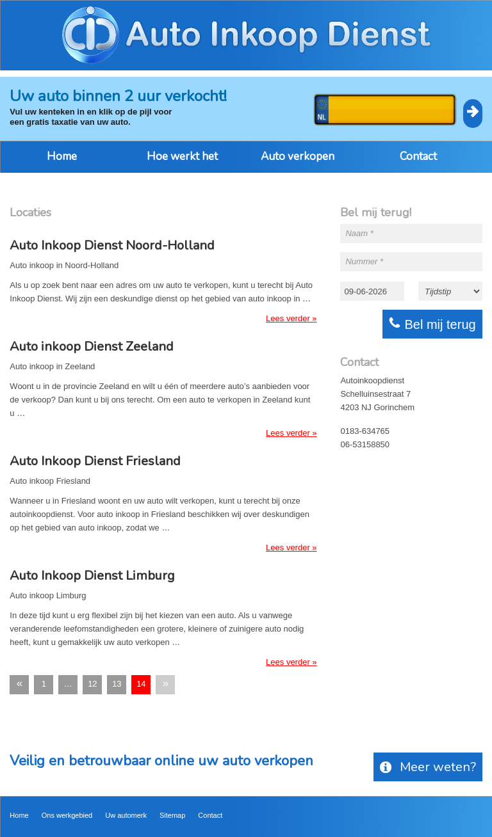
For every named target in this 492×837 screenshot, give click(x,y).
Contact (418, 156)
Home (62, 156)
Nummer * (364, 261)
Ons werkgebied (67, 815)
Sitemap (172, 815)
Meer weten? (428, 767)
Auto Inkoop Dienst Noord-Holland (112, 245)
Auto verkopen (297, 156)
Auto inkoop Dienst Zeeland (92, 347)
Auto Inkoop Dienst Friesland (95, 461)
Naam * (359, 233)
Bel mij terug (432, 324)
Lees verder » (291, 318)
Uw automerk (126, 815)
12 (92, 684)
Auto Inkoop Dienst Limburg (92, 576)
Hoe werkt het (182, 156)
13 (116, 684)
